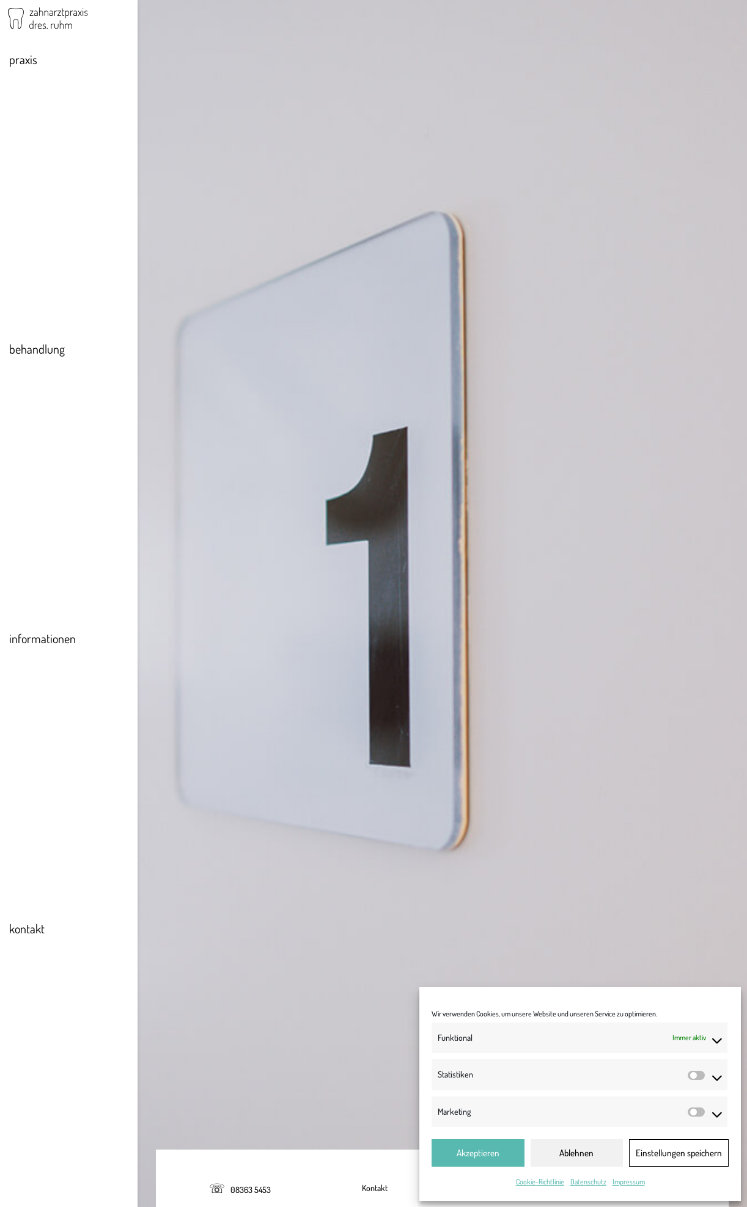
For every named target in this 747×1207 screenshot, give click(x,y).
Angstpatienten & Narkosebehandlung (58, 513)
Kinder (33, 484)
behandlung (37, 356)
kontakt (27, 936)
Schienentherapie (53, 463)
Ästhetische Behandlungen (70, 442)
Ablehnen (576, 1153)
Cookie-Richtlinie (540, 1181)
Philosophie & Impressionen (72, 90)
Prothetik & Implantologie (68, 421)
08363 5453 (250, 1189)
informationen (42, 646)
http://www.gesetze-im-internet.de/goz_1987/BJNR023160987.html (543, 923)
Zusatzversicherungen (61, 707)
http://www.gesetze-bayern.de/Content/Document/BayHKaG (504, 893)
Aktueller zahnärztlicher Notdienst (64, 678)
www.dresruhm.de (248, 284)
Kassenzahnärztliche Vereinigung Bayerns (272, 696)
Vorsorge (37, 380)
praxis (23, 67)
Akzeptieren (478, 1153)
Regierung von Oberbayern (242, 540)
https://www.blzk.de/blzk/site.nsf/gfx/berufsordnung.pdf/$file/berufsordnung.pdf (360, 834)
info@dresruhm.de (255, 265)
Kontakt (375, 1188)
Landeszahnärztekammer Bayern (255, 384)
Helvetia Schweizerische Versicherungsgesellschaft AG (298, 993)
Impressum (629, 1181)
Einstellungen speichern (679, 1153)
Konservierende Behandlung (73, 401)
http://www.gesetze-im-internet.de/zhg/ (541, 863)
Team (31, 111)
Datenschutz (588, 1181)
